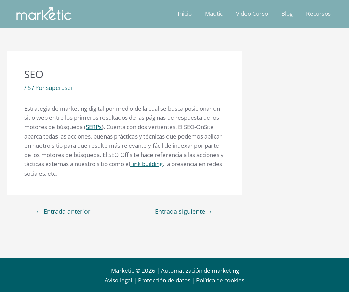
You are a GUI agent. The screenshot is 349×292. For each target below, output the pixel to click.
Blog (289, 13)
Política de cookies (220, 281)
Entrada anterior (63, 211)
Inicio (192, 13)
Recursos (319, 13)
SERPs (94, 127)
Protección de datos (164, 281)
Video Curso (256, 13)
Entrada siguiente (183, 211)
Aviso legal (118, 281)
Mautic (219, 13)
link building (146, 164)
